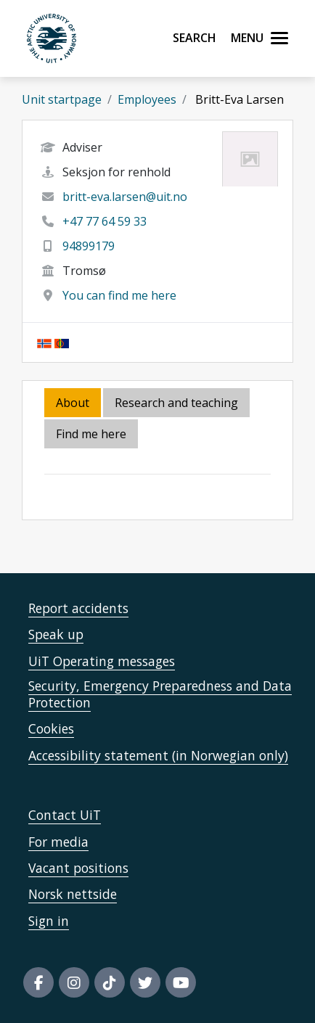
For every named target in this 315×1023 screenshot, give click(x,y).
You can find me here (119, 295)
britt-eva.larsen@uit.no (124, 197)
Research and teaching (176, 403)
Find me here (91, 434)
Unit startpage (62, 99)
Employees (147, 99)
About (72, 403)
